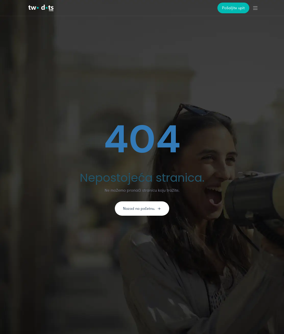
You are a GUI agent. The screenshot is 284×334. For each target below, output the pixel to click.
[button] (257, 8)
